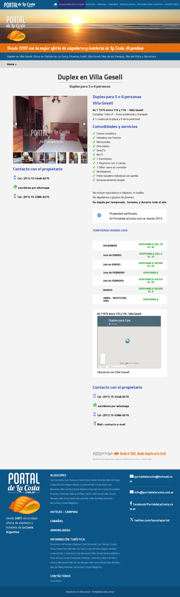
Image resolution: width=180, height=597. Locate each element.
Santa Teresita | (98, 480)
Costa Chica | (84, 480)
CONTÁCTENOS (172, 4)
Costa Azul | (101, 484)
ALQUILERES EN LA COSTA (71, 4)
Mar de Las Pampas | (79, 562)
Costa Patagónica (70, 503)
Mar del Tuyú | (113, 480)
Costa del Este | (57, 484)
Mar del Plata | (97, 498)
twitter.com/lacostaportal (149, 520)
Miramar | (69, 567)
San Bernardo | (84, 553)
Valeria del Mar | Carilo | (81, 494)
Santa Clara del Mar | (80, 498)
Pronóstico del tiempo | (61, 544)
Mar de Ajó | (67, 489)
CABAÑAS (113, 4)
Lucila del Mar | (88, 484)
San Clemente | (57, 480)
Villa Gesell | (98, 494)
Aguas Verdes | (73, 484)
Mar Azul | (64, 498)
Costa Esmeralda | (111, 489)
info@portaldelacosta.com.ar (152, 492)
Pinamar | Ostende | (59, 494)
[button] (16, 124)
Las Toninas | (71, 480)
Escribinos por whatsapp (33, 188)
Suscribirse (56, 581)
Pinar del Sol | (95, 489)
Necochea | (79, 567)
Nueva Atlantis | (80, 489)
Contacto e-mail (115, 424)
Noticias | (77, 544)
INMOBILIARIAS (127, 4)
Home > (12, 64)
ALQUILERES (58, 475)
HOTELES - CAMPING (96, 4)
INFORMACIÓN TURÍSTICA (150, 4)
